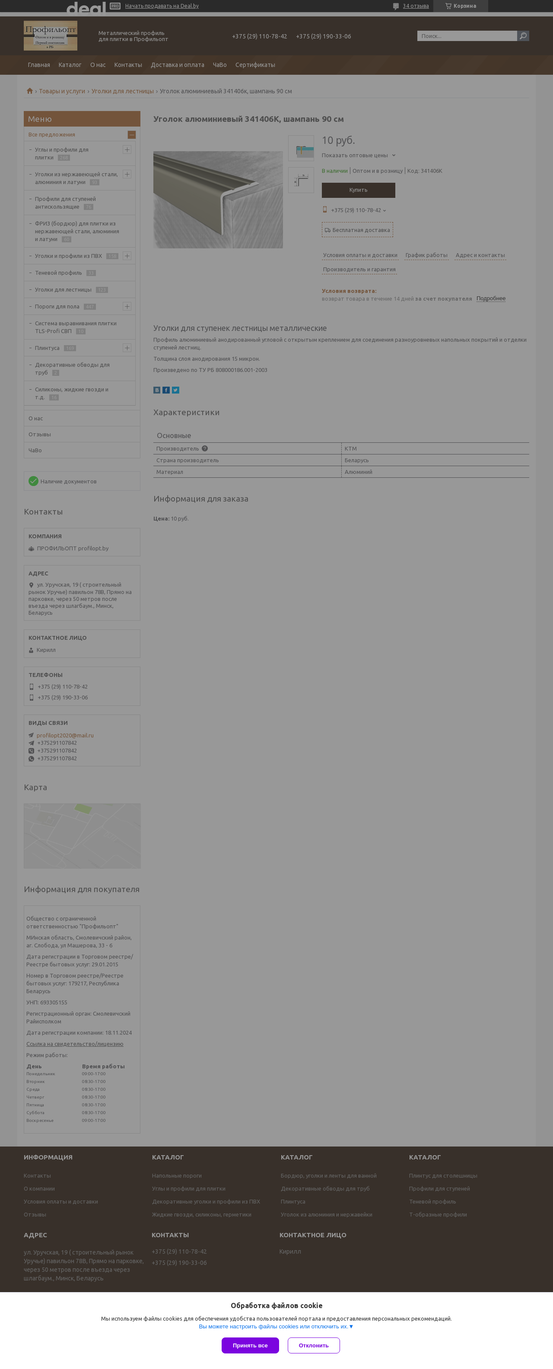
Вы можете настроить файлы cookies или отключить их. (273, 1326)
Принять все (250, 1345)
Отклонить (314, 1345)
